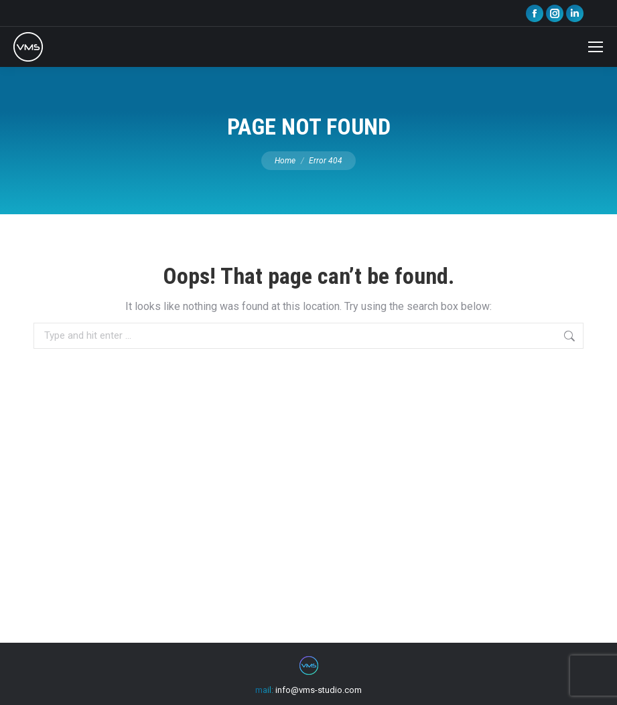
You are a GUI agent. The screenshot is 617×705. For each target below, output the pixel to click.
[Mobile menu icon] (596, 47)
